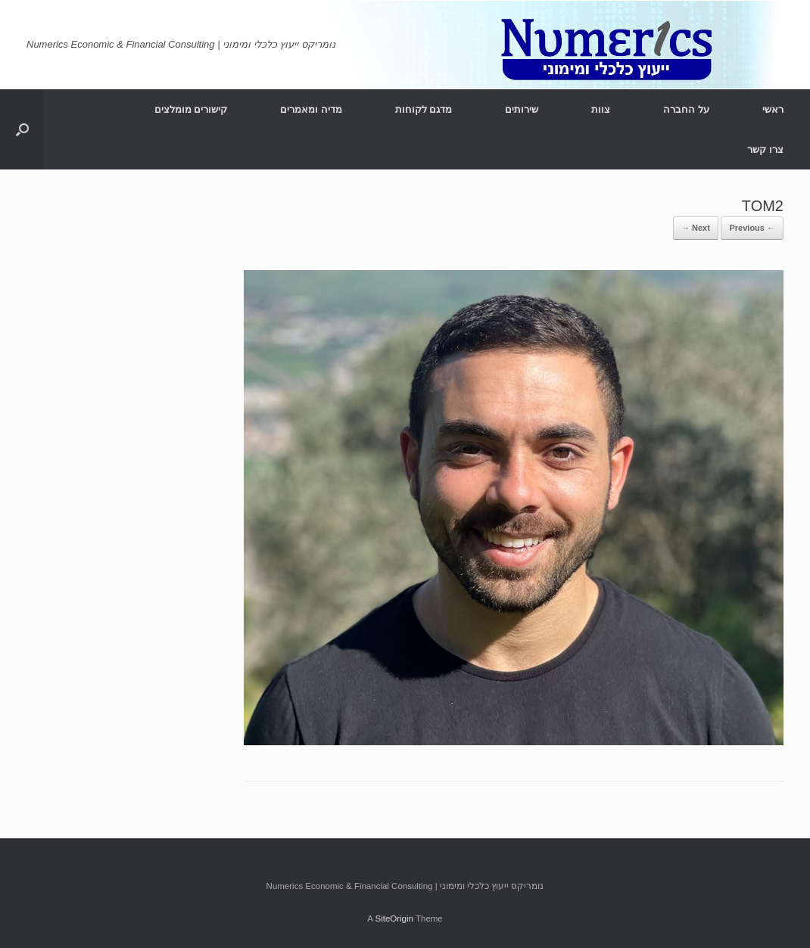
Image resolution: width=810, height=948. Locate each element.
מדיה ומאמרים (311, 109)
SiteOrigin (394, 918)
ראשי (773, 109)
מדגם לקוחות (424, 109)
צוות (600, 109)
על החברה (686, 109)
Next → (695, 227)
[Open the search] (22, 129)
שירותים (521, 109)
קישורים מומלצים (191, 109)
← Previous (752, 227)
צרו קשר (765, 149)
